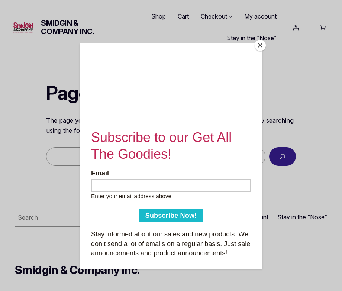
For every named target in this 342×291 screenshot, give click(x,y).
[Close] (260, 45)
